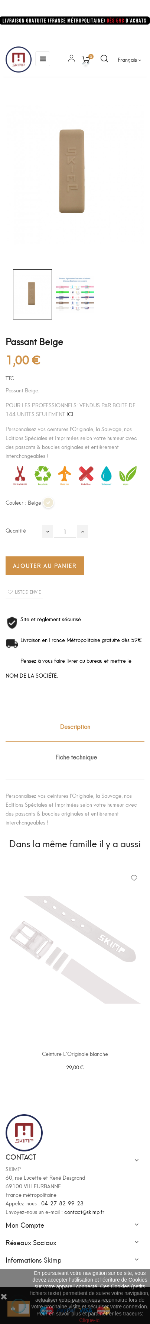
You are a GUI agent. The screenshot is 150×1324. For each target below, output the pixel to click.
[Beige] (49, 505)
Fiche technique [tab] (76, 756)
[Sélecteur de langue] (129, 59)
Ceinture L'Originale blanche (75, 1053)
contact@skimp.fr (84, 1211)
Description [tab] (75, 726)
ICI (69, 413)
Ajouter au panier (44, 565)
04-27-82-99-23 (62, 1203)
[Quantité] (65, 531)
